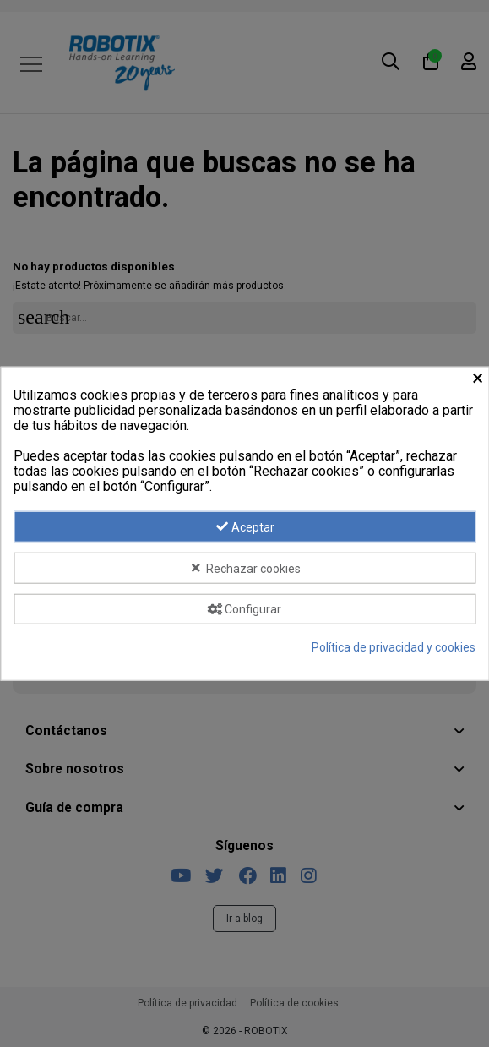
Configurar (245, 609)
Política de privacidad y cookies (393, 647)
